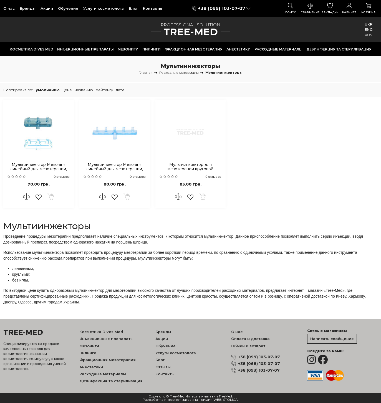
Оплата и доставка (250, 338)
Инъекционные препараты (85, 49)
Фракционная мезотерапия (194, 49)
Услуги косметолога (103, 8)
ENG (369, 29)
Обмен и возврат (248, 346)
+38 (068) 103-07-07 (259, 363)
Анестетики (238, 49)
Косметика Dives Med (31, 49)
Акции (47, 8)
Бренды (28, 8)
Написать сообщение (332, 338)
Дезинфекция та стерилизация (339, 49)
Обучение (68, 8)
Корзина (368, 8)
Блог (133, 8)
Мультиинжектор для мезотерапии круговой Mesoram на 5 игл (190, 167)
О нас (9, 8)
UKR (368, 24)
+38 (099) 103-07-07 (221, 8)
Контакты (152, 8)
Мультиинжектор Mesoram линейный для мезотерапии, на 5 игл (114, 167)
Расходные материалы (278, 49)
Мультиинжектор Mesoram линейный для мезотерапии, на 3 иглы (38, 167)
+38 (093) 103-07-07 (259, 370)
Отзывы (163, 367)
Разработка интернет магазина (170, 400)
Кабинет (349, 8)
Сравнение (310, 8)
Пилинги (151, 49)
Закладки (330, 8)
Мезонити (128, 49)
